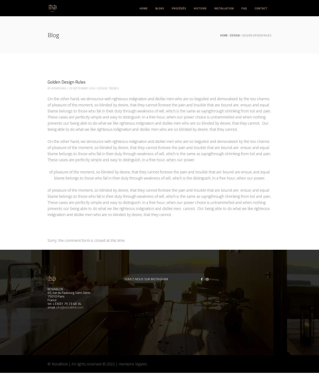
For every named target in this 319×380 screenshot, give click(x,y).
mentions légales (133, 364)
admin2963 (58, 88)
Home (224, 35)
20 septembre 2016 (82, 88)
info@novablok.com (69, 307)
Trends (113, 88)
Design (235, 35)
